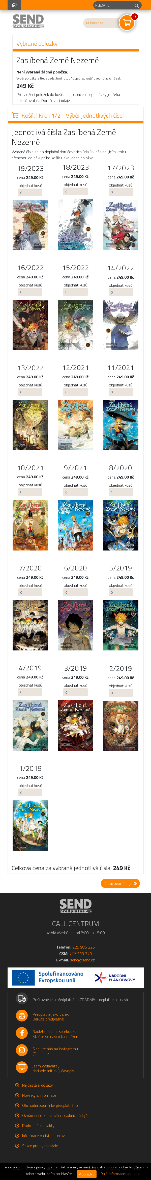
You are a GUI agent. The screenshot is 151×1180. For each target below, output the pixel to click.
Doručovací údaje (120, 883)
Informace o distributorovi (44, 1136)
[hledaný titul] (112, 5)
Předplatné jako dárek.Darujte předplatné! (51, 1016)
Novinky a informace (39, 1095)
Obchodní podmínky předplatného (50, 1105)
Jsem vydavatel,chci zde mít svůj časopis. (54, 1068)
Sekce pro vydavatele (40, 1146)
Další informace (113, 1173)
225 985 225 (83, 947)
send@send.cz (82, 960)
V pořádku (86, 1174)
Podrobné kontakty (38, 1125)
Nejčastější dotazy (37, 1085)
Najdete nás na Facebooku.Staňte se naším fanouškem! (56, 1033)
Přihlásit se (94, 23)
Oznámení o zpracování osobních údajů (54, 1115)
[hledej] (137, 5)
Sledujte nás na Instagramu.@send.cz (56, 1051)
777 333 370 (80, 954)
